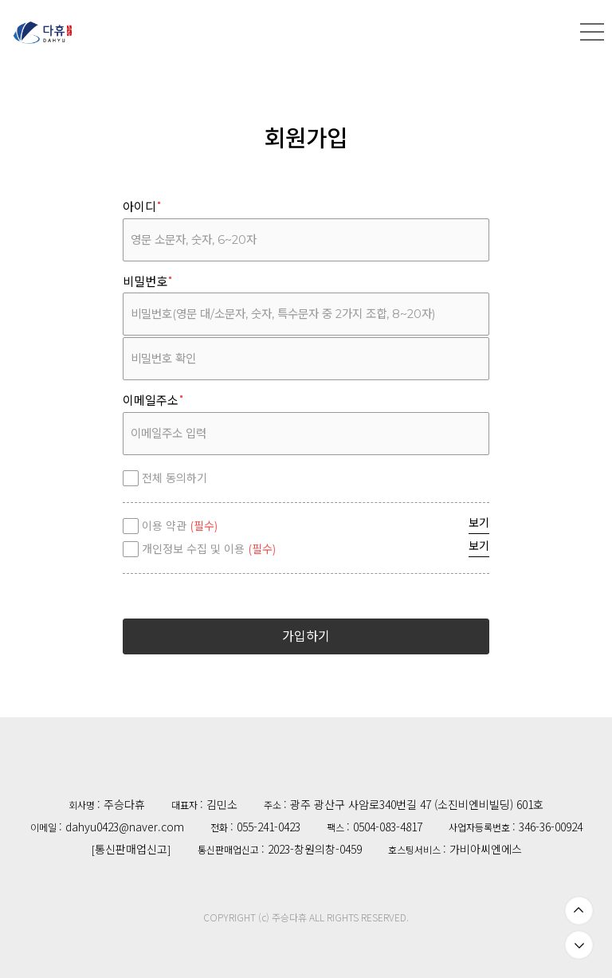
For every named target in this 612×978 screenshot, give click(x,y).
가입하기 (306, 636)
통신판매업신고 (131, 849)
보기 (479, 523)
